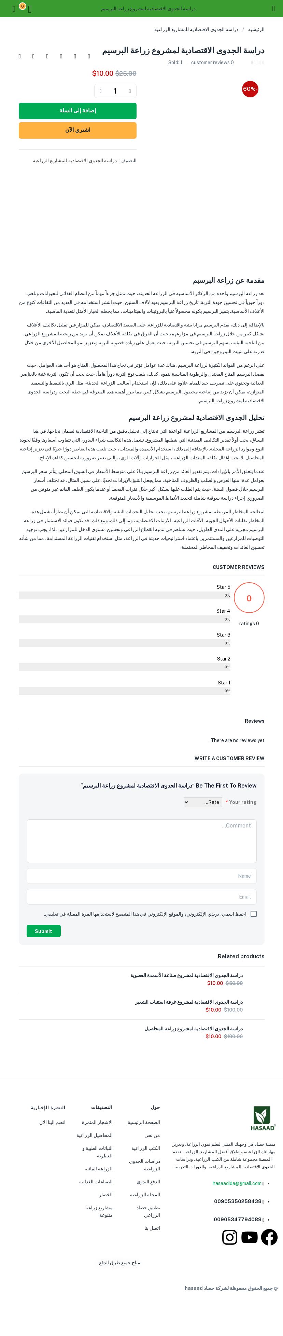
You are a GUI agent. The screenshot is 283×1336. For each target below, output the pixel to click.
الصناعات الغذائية (96, 1181)
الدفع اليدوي (148, 1181)
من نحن (152, 1135)
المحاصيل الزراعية (94, 1135)
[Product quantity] (115, 91)
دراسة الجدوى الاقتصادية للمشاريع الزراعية (196, 29)
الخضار (106, 1194)
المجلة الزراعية (145, 1194)
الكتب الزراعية (145, 1148)
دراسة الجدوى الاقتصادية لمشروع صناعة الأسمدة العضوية (186, 975)
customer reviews (212, 62)
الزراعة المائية (99, 1168)
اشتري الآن (77, 130)
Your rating (241, 802)
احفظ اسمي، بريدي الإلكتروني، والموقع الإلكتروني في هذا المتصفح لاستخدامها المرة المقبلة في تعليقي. (145, 914)
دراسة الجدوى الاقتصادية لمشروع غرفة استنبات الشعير (189, 1002)
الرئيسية (256, 29)
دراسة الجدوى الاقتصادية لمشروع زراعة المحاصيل (193, 1028)
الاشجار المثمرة (97, 1122)
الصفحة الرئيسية (144, 1122)
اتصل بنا (152, 1228)
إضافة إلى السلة (77, 110)
